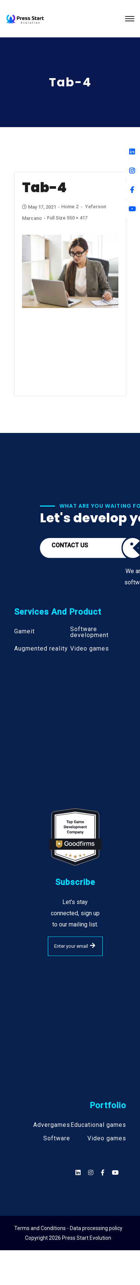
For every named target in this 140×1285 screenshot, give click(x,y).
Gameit (24, 631)
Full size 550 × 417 (67, 218)
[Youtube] (132, 209)
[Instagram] (132, 171)
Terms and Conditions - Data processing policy (68, 1228)
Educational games (98, 1125)
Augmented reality (41, 649)
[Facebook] (132, 190)
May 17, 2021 (39, 207)
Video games (89, 649)
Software (56, 1138)
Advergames (51, 1125)
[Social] (115, 1172)
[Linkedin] (132, 152)
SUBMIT (92, 946)
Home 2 (69, 206)
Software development (89, 632)
